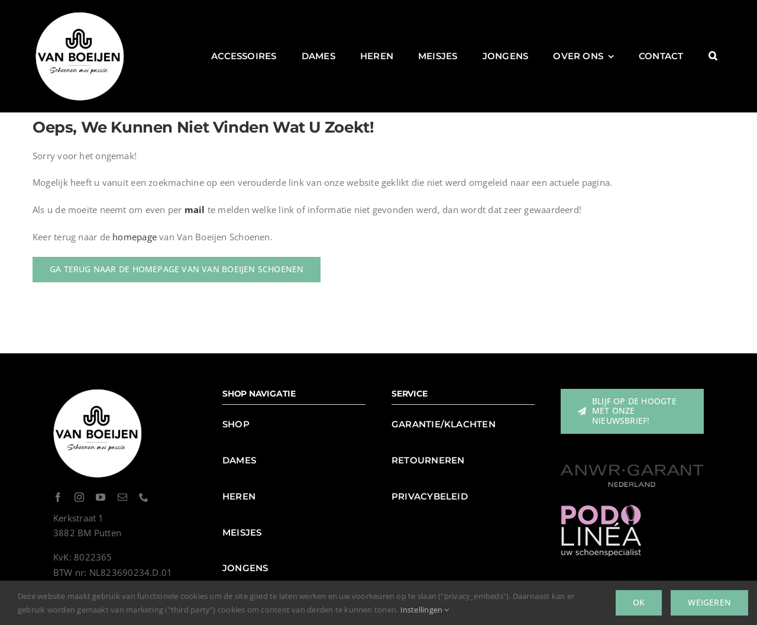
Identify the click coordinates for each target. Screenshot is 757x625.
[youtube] (100, 497)
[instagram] (79, 497)
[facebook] (58, 497)
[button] (713, 56)
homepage (134, 237)
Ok (639, 602)
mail (195, 209)
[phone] (143, 497)
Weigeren (709, 602)
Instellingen (424, 609)
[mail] (122, 497)
